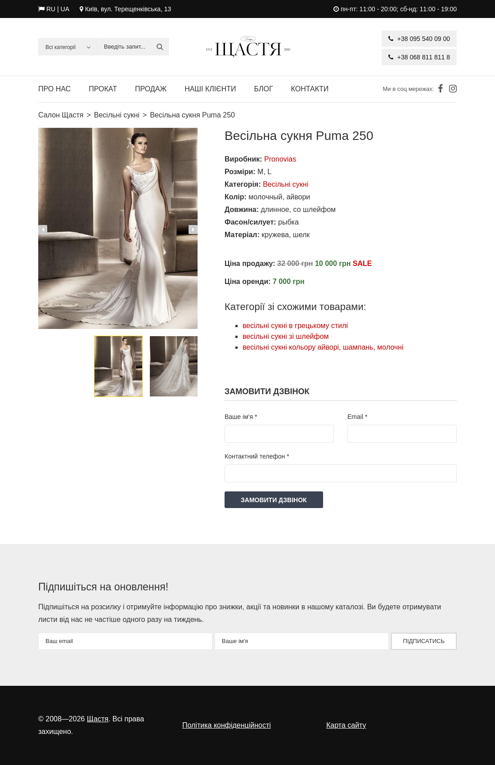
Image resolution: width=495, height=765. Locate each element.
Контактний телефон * (257, 456)
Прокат (103, 89)
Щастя (97, 719)
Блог (263, 89)
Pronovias (280, 159)
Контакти (310, 89)
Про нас (54, 89)
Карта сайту (346, 725)
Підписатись (424, 641)
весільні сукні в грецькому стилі (295, 325)
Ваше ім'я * (241, 416)
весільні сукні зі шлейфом (286, 336)
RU (50, 9)
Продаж (150, 89)
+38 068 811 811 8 (419, 57)
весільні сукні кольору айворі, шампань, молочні (323, 347)
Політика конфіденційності (226, 725)
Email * (357, 416)
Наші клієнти (210, 89)
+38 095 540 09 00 (419, 38)
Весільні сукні (285, 184)
